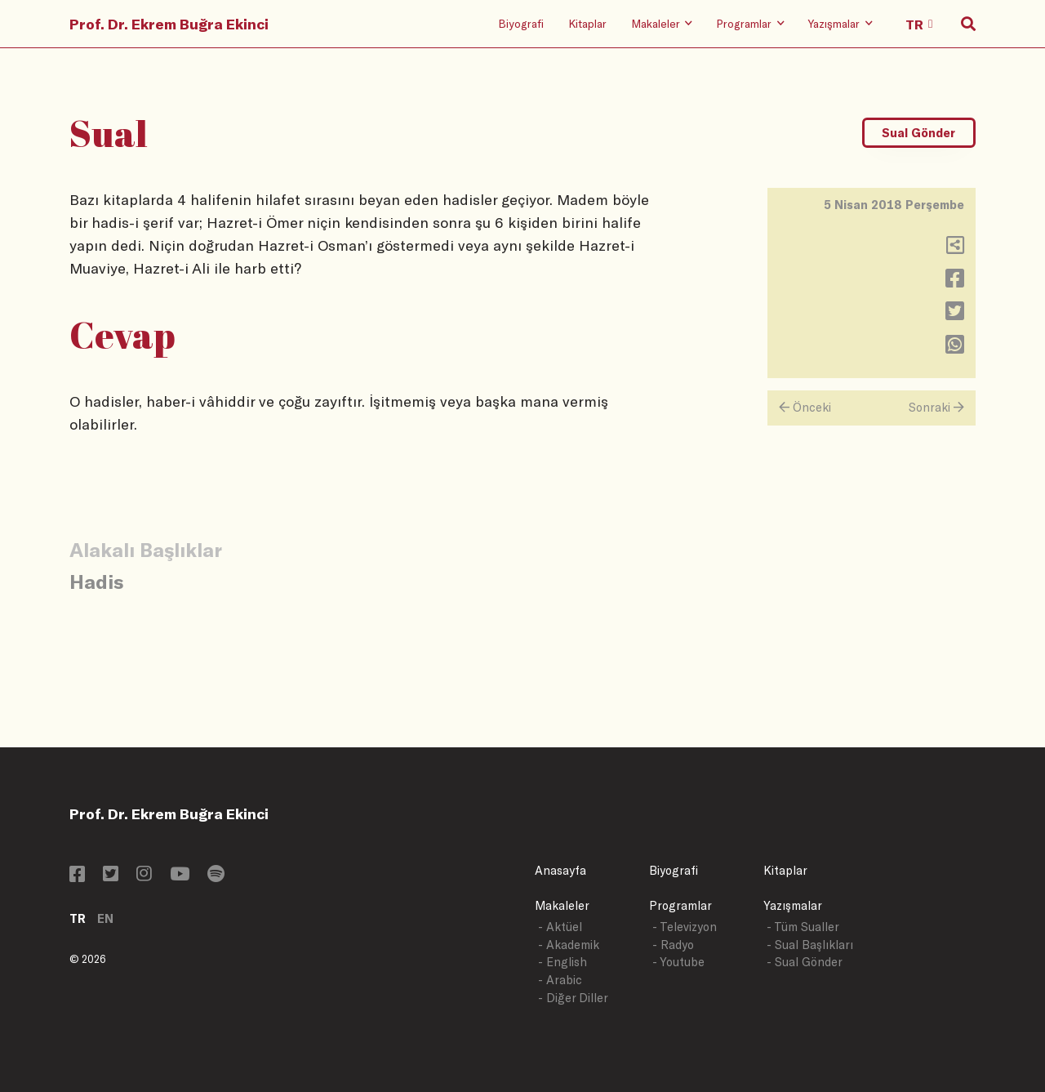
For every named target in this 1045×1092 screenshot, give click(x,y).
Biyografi (521, 23)
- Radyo (673, 945)
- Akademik (568, 945)
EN (105, 918)
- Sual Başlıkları (810, 945)
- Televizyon (684, 927)
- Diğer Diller (573, 998)
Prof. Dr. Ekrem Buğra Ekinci (169, 24)
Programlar (680, 905)
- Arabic (560, 980)
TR (77, 918)
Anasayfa (560, 870)
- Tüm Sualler (803, 927)
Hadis (96, 581)
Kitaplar (587, 23)
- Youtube (678, 962)
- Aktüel (560, 927)
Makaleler (562, 905)
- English (562, 962)
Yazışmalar (792, 905)
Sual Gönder (918, 133)
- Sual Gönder (805, 962)
